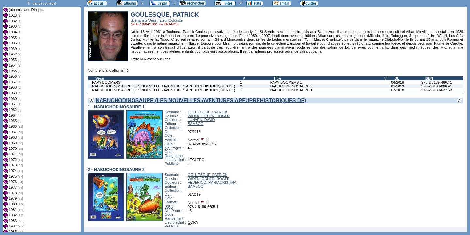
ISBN (429, 78)
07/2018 (397, 90)
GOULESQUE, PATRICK (207, 112)
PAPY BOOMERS (106, 82)
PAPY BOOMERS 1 (286, 82)
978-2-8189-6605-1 (436, 86)
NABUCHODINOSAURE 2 (291, 86)
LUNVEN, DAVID (201, 120)
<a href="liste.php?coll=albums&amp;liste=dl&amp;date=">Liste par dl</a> (42, 116)
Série (99, 78)
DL (396, 78)
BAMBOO (195, 124)
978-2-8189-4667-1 (436, 82)
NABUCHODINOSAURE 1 (291, 90)
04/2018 (397, 82)
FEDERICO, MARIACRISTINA (212, 182)
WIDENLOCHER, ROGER (209, 116)
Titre (277, 78)
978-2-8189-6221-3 (436, 90)
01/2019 (397, 86)
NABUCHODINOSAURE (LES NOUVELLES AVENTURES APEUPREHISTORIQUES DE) (163, 86)
